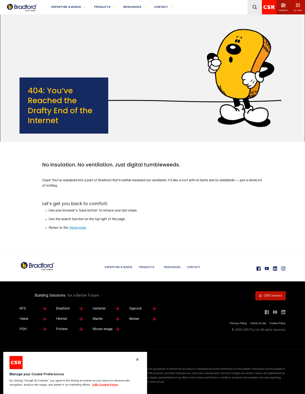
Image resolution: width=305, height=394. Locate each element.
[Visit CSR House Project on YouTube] (275, 312)
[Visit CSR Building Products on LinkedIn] (283, 312)
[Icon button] (254, 7)
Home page (77, 227)
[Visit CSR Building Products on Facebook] (266, 312)
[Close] (137, 372)
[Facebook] (258, 268)
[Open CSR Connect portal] (270, 295)
